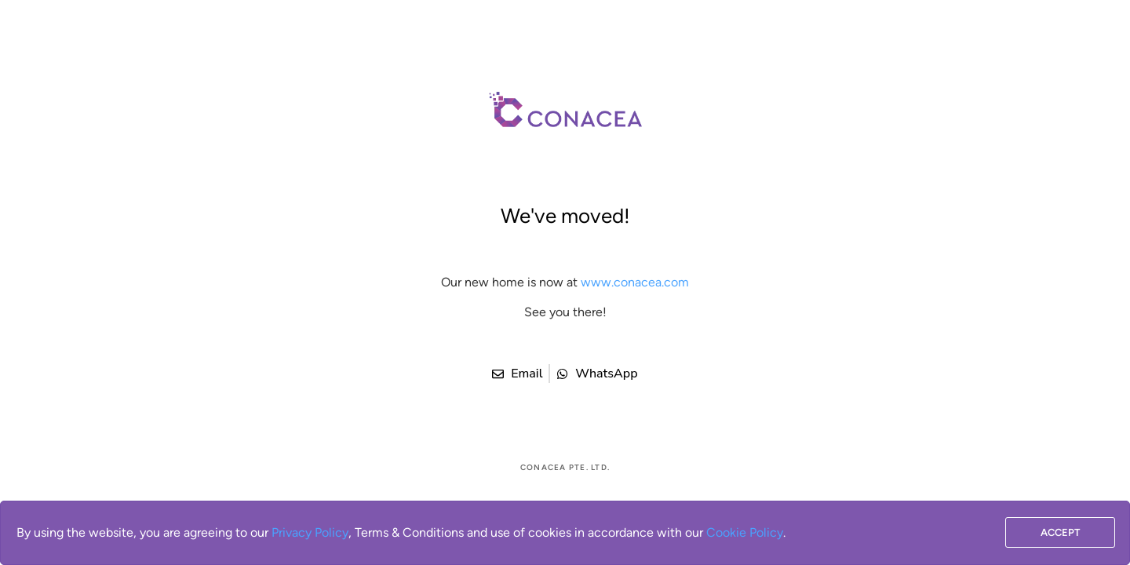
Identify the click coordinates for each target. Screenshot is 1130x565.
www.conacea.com (635, 282)
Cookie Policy (744, 532)
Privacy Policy (310, 532)
